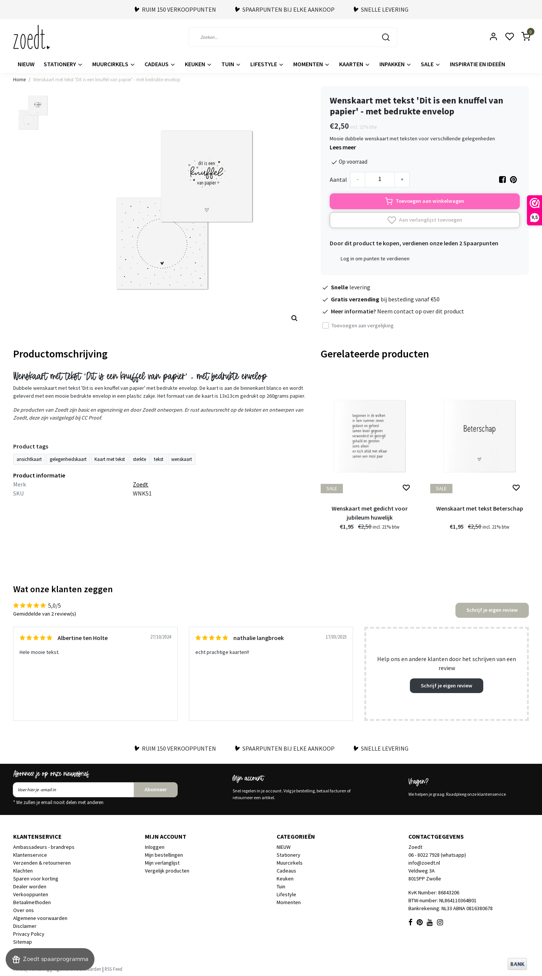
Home (19, 79)
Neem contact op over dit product (420, 311)
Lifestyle (267, 64)
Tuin (231, 64)
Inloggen (154, 847)
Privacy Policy (28, 933)
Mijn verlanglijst (162, 862)
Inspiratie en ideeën (477, 64)
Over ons (23, 910)
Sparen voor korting (35, 878)
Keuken (198, 64)
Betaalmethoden (32, 902)
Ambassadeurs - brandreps (44, 847)
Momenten (311, 64)
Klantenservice (30, 854)
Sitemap (22, 941)
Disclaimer (25, 926)
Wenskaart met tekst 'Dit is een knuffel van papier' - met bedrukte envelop (106, 79)
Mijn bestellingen (164, 854)
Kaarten (354, 64)
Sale (431, 64)
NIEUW (26, 64)
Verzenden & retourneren (42, 862)
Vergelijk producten (167, 870)
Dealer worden (29, 886)
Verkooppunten (30, 894)
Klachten (23, 870)
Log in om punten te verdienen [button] (375, 258)
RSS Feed (113, 969)
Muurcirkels (114, 64)
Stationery (63, 64)
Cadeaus (160, 64)
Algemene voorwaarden (40, 918)
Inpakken (395, 64)
